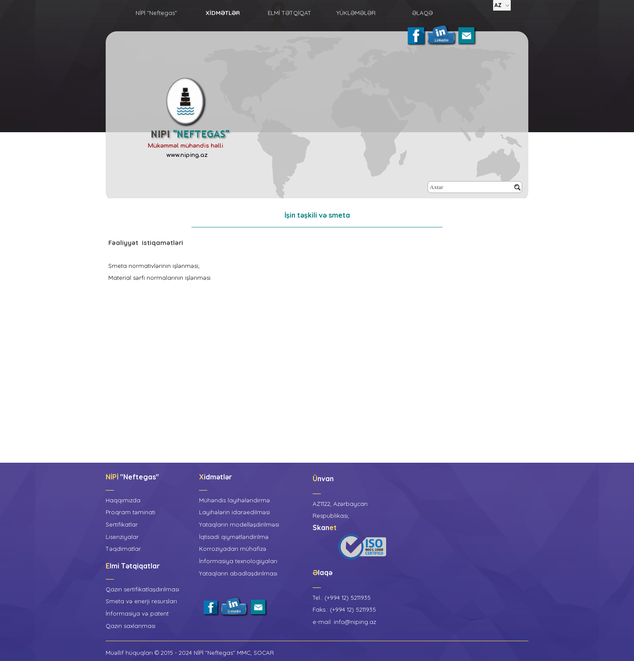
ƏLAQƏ (422, 12)
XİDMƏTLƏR (223, 12)
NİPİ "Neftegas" (156, 12)
